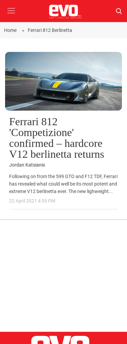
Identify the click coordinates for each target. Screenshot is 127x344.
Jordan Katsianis (27, 165)
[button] (11, 15)
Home (11, 30)
